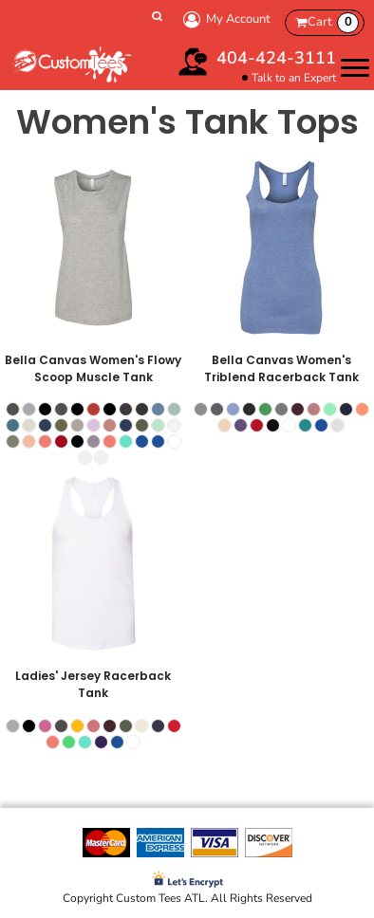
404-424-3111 (276, 57)
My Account (224, 19)
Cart (333, 22)
